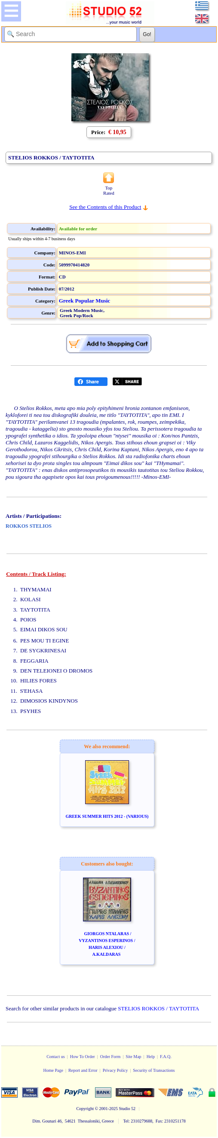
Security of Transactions (154, 1070)
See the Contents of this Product (105, 207)
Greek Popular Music (84, 300)
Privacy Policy (115, 1070)
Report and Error (83, 1070)
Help (151, 1056)
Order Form (110, 1056)
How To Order (82, 1056)
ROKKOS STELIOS (29, 526)
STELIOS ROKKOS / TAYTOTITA (158, 1008)
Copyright (85, 1108)
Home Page (53, 1070)
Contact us (55, 1056)
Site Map (133, 1056)
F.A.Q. (166, 1056)
